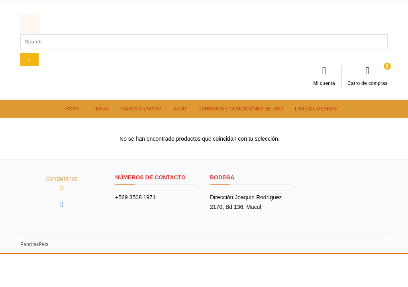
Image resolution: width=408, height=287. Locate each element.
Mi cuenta (324, 76)
